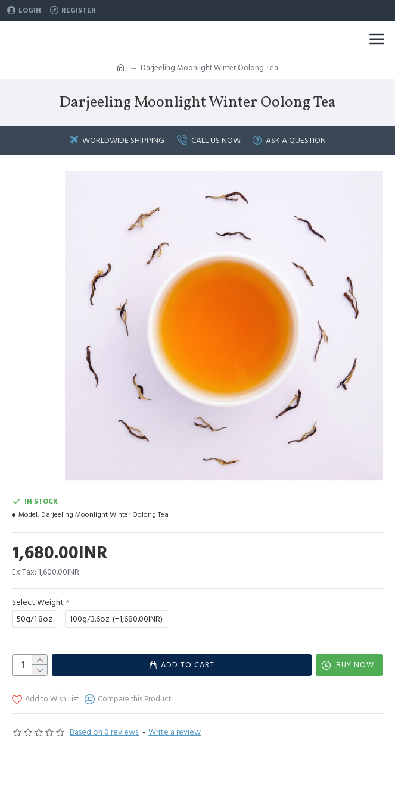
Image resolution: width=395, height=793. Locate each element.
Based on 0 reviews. (104, 732)
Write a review (174, 732)
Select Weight (38, 602)
